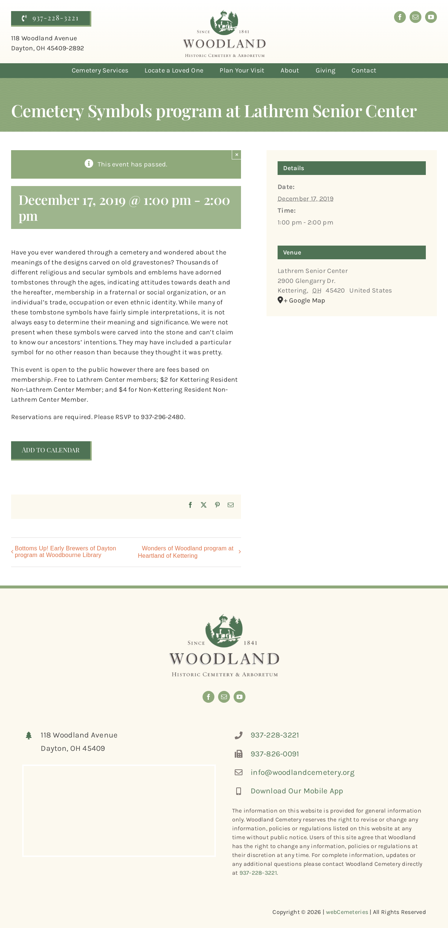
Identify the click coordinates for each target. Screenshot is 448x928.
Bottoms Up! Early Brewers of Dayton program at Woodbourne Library (65, 551)
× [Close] (236, 154)
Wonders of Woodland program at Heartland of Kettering (186, 552)
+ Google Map (304, 300)
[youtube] (431, 17)
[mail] (415, 17)
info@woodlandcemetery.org (302, 772)
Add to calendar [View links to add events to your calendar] (50, 450)
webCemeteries (347, 911)
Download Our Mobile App (297, 790)
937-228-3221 (275, 734)
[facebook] (400, 17)
